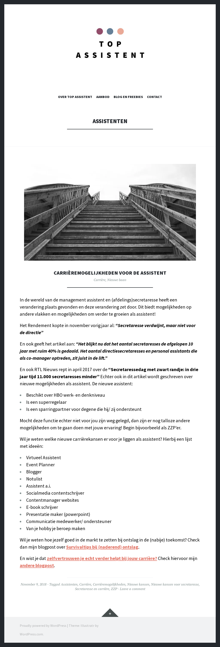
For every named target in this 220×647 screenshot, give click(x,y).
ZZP (114, 588)
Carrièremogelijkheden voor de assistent (110, 272)
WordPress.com (31, 634)
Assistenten (69, 584)
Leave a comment (132, 588)
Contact (154, 97)
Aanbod (103, 97)
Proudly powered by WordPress (43, 625)
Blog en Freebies (128, 97)
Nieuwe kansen (138, 584)
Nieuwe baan (116, 279)
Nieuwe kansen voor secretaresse (175, 584)
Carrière (99, 279)
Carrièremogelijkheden (109, 584)
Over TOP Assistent (75, 97)
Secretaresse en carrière (92, 588)
